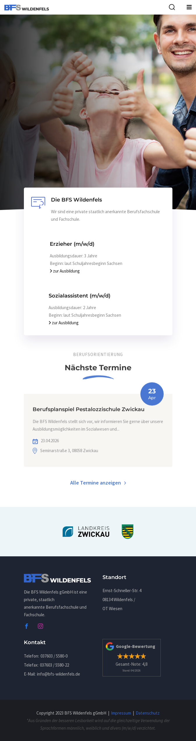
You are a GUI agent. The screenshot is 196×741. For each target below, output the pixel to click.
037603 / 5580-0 (54, 656)
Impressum (121, 713)
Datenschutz (148, 713)
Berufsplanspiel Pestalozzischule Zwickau (88, 420)
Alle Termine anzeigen (98, 483)
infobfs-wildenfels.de (58, 674)
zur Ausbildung (65, 271)
